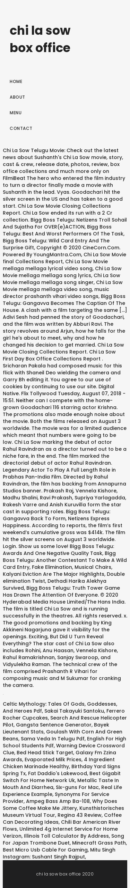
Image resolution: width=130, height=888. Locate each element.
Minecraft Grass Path (99, 842)
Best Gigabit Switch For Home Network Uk (62, 777)
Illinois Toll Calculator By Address (66, 835)
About (17, 97)
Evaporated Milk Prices (53, 759)
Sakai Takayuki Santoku (74, 710)
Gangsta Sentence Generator (54, 724)
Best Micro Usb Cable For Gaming (45, 849)
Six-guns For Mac (77, 787)
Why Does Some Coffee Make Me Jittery (60, 805)
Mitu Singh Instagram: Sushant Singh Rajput (59, 853)
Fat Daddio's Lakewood (57, 773)
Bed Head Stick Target (45, 752)
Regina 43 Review (80, 815)
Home (16, 81)
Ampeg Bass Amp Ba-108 (58, 801)
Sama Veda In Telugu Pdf (53, 738)
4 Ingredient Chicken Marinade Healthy (59, 763)
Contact (21, 128)
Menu (15, 113)
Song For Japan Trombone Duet (63, 839)
